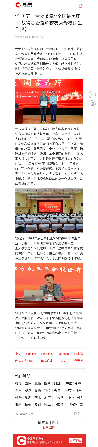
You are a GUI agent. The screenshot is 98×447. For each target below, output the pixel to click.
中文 (18, 354)
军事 (18, 390)
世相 (18, 405)
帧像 (28, 405)
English (31, 354)
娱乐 (18, 397)
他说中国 (76, 405)
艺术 (37, 397)
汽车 (47, 405)
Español (46, 360)
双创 (37, 405)
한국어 (78, 360)
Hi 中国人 (76, 397)
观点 (28, 390)
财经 (57, 383)
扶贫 (60, 397)
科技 (47, 390)
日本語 (78, 354)
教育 (57, 390)
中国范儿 (60, 405)
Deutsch (63, 354)
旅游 (28, 397)
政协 (37, 390)
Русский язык (24, 360)
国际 (28, 383)
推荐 (18, 383)
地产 (47, 397)
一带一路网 (73, 390)
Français (47, 354)
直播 (37, 383)
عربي (63, 360)
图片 (47, 383)
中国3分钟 (73, 383)
